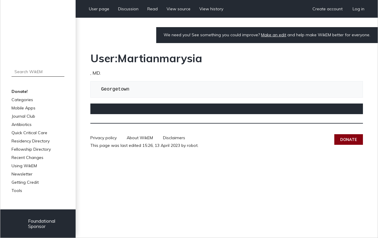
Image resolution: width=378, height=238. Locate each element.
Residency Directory (31, 141)
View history (211, 9)
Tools (17, 190)
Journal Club (23, 116)
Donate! (20, 91)
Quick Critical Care (29, 132)
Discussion (128, 9)
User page (99, 9)
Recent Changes (27, 157)
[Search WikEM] (38, 72)
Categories (22, 99)
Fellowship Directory (31, 149)
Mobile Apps (23, 108)
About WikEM (140, 137)
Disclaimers (174, 137)
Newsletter (22, 174)
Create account (327, 9)
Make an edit (273, 34)
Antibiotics (22, 124)
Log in (358, 9)
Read (152, 9)
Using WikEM (24, 165)
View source (178, 9)
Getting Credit (25, 182)
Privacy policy (103, 137)
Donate (348, 139)
